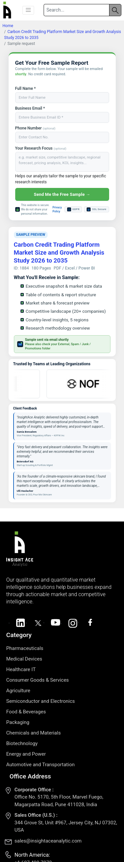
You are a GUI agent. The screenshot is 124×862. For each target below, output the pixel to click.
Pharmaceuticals (24, 648)
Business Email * (30, 108)
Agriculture (18, 691)
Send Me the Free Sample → (62, 194)
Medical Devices (24, 659)
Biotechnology (22, 743)
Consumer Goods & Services (37, 680)
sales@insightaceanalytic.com (48, 840)
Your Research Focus (40, 148)
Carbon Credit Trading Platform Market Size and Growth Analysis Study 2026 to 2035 (59, 252)
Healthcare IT (21, 669)
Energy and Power (26, 754)
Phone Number (35, 128)
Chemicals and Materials (33, 733)
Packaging (17, 722)
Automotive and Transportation (40, 765)
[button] (28, 10)
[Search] (76, 10)
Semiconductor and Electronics (40, 701)
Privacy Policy (57, 209)
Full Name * (25, 88)
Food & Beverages (26, 712)
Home (8, 25)
